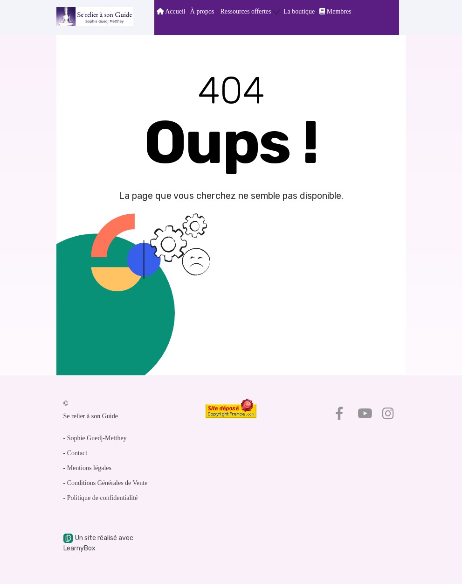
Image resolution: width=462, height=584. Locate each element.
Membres (335, 11)
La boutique (299, 11)
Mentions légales (89, 467)
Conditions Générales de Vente (107, 482)
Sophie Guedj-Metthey (97, 438)
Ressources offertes (250, 11)
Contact (77, 453)
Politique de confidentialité (102, 497)
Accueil (171, 11)
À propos (202, 11)
